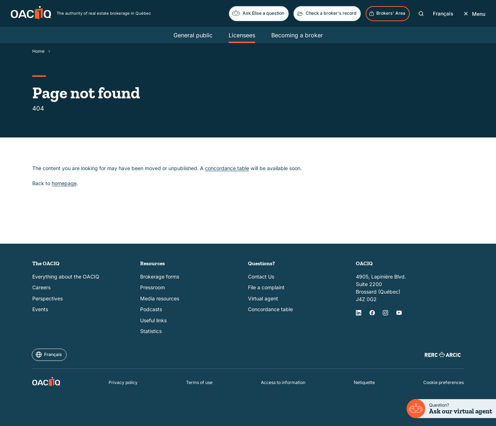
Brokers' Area (387, 13)
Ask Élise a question (258, 13)
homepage (64, 183)
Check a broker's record (326, 13)
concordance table (227, 168)
